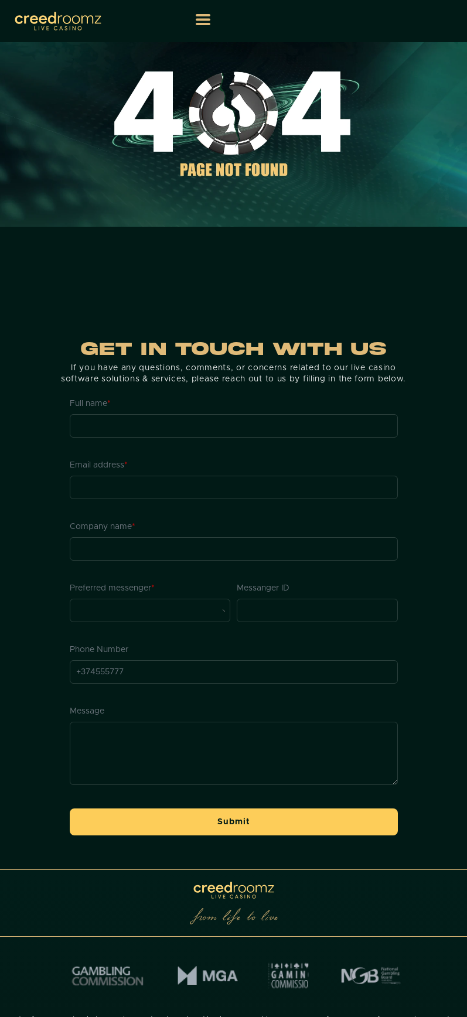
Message (87, 711)
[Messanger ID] (317, 610)
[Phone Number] (234, 672)
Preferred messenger (112, 588)
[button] (203, 19)
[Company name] (234, 549)
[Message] (234, 753)
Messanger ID (263, 588)
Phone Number (99, 650)
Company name (102, 527)
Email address (99, 465)
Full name (90, 404)
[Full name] (234, 426)
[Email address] (234, 487)
